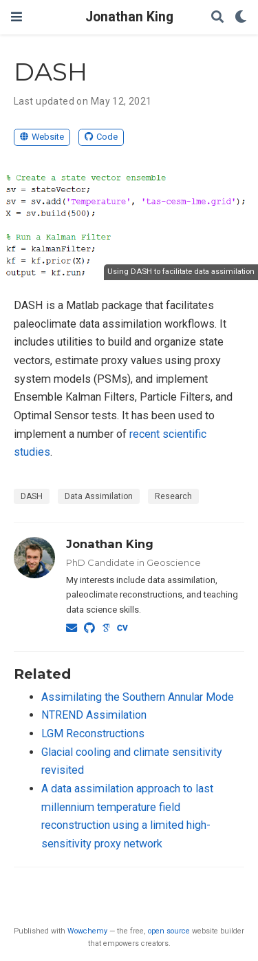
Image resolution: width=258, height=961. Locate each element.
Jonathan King (129, 17)
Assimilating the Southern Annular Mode (137, 697)
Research (173, 496)
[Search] (217, 17)
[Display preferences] (241, 17)
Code (101, 136)
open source (169, 931)
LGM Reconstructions (92, 733)
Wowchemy (87, 931)
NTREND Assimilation (94, 714)
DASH (32, 496)
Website (42, 136)
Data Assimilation (99, 496)
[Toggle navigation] (16, 17)
